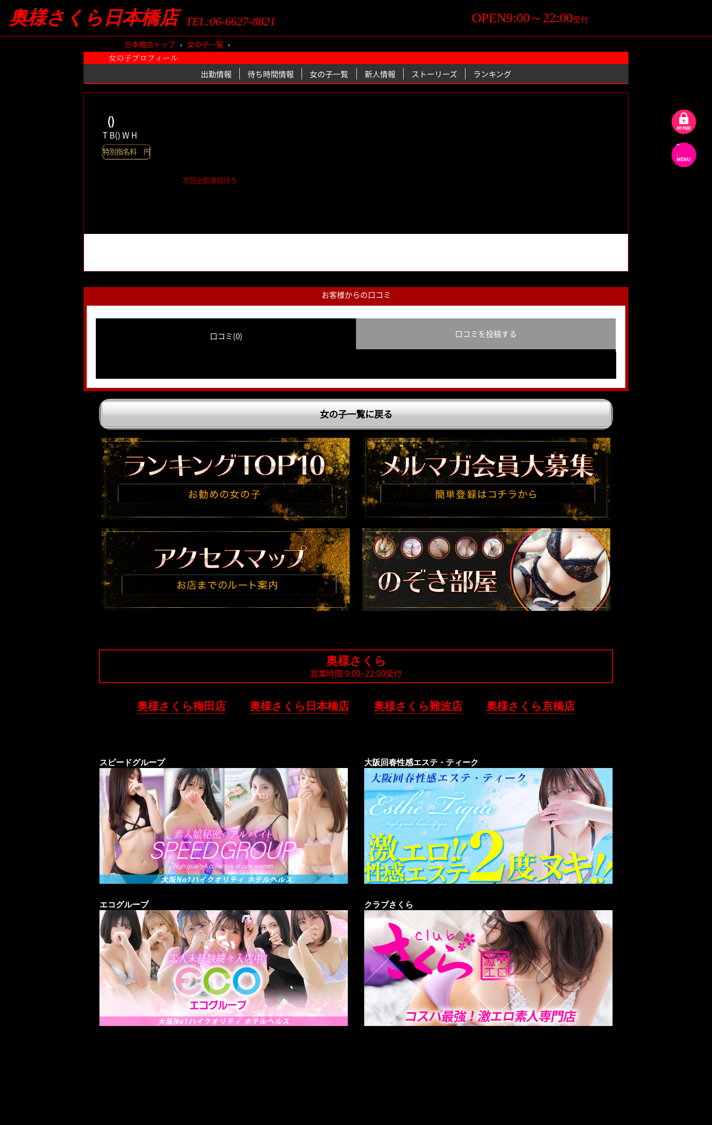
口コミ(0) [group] (226, 336)
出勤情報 (216, 73)
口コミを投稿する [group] (486, 333)
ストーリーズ (434, 73)
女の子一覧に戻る (356, 414)
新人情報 (380, 73)
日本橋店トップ (149, 44)
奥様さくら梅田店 (181, 706)
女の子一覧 (205, 44)
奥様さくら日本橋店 (93, 18)
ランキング (492, 73)
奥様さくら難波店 (418, 706)
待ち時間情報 (270, 73)
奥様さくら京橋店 (530, 706)
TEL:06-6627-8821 (231, 21)
